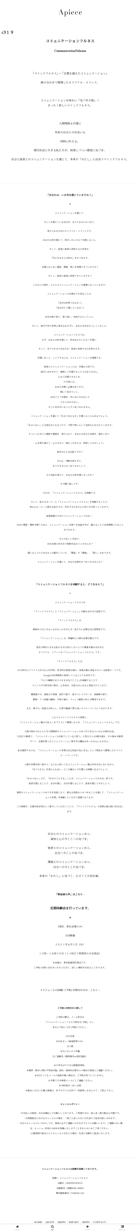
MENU (62, 1222)
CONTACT (99, 1222)
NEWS (86, 1222)
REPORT (74, 1222)
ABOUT (49, 1222)
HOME (38, 1222)
